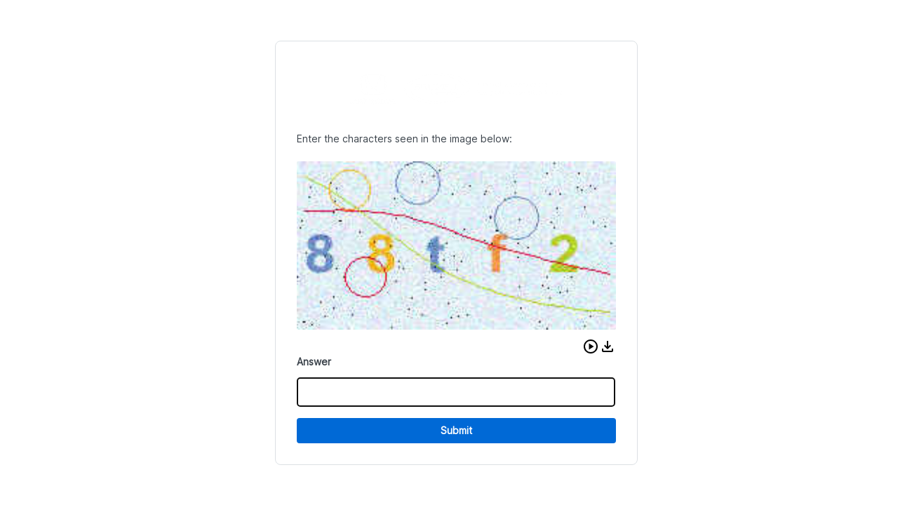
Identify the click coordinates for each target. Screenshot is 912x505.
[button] (590, 346)
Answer (314, 362)
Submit (456, 430)
